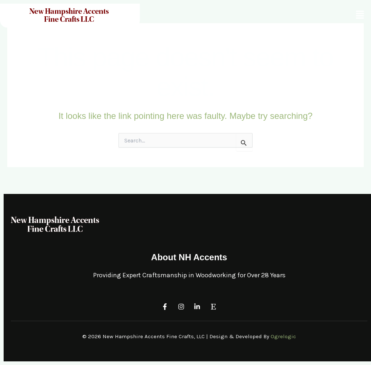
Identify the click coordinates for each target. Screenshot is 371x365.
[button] (360, 14)
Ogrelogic (283, 336)
